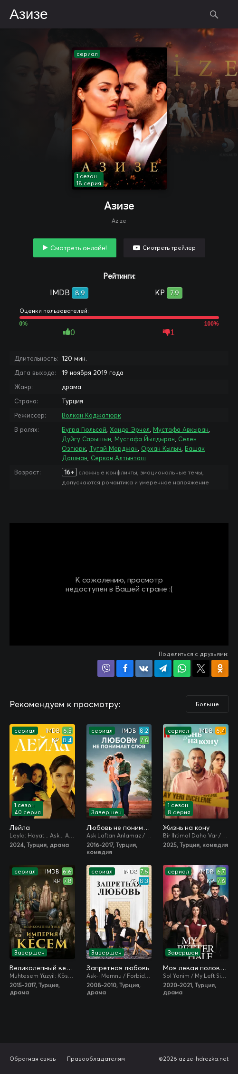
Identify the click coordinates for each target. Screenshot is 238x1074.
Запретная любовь (117, 968)
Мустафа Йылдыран (144, 439)
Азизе (29, 15)
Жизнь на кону (186, 827)
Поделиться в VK (143, 668)
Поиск (214, 14)
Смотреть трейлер (169, 247)
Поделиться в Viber (105, 668)
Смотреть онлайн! (78, 248)
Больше (207, 704)
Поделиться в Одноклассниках (219, 668)
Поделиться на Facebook (124, 668)
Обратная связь (33, 1058)
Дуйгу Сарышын (86, 439)
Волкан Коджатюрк (91, 415)
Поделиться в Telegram (162, 668)
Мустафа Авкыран (181, 429)
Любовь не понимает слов (119, 827)
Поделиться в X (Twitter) (200, 668)
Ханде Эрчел (130, 429)
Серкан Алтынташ (118, 458)
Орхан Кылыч (161, 448)
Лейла (20, 827)
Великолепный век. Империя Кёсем (42, 968)
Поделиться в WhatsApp (181, 668)
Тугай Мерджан (113, 448)
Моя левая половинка (195, 968)
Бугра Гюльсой (84, 429)
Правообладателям (96, 1058)
